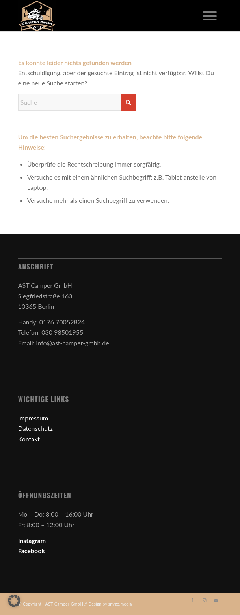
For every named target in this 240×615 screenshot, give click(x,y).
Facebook (31, 550)
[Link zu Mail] (216, 600)
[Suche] (77, 102)
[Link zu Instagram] (204, 600)
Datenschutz (35, 428)
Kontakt (29, 439)
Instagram (32, 540)
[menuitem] (210, 15)
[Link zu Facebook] (192, 600)
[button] (14, 601)
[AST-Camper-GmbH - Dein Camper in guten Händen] (99, 15)
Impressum (33, 418)
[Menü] (210, 15)
